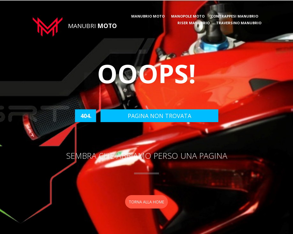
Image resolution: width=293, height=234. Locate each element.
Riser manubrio (193, 23)
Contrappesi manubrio (234, 16)
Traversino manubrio (238, 23)
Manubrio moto (148, 16)
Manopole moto (188, 16)
